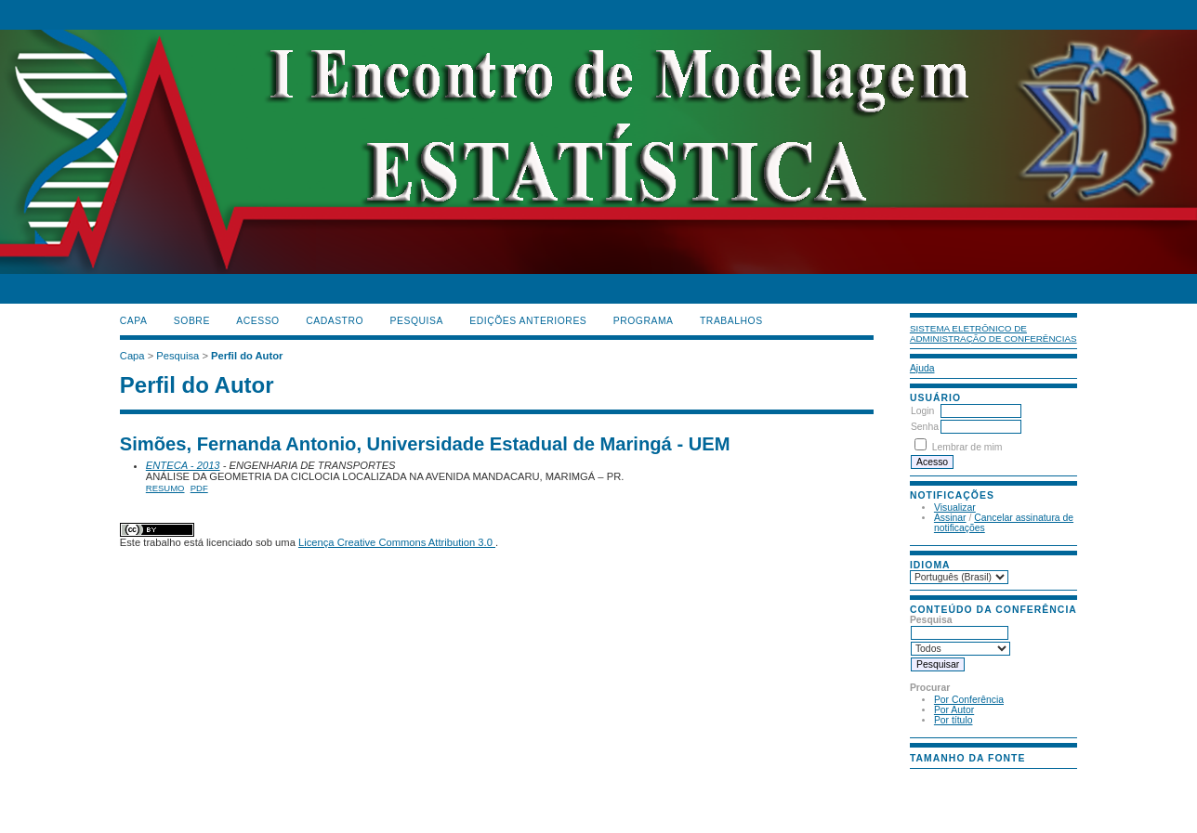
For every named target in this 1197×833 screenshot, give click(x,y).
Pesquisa (416, 321)
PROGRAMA (643, 321)
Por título (953, 720)
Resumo (165, 488)
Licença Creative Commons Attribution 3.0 (396, 542)
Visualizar (955, 507)
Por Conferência (969, 700)
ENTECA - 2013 (183, 465)
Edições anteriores (527, 321)
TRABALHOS (731, 321)
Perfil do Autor (247, 355)
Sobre (192, 321)
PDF (199, 488)
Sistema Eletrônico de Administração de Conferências (993, 333)
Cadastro (334, 321)
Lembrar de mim (967, 447)
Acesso (257, 321)
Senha (925, 427)
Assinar (950, 518)
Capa (134, 321)
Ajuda (922, 368)
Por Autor (954, 710)
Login (922, 411)
